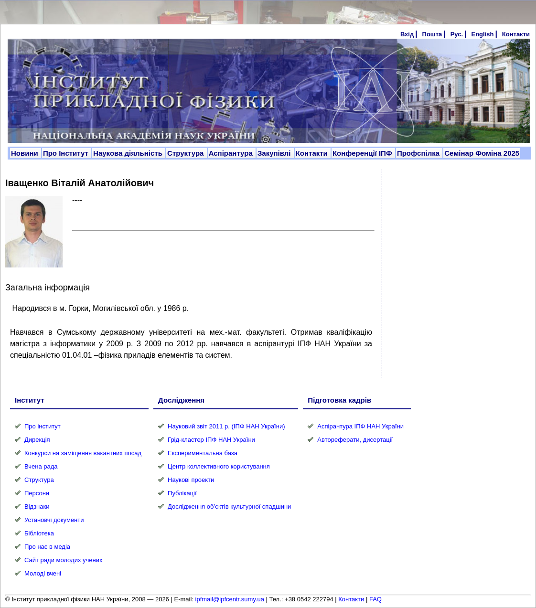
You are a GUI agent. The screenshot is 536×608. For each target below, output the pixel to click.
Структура (186, 153)
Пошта (432, 34)
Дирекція (37, 439)
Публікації (182, 493)
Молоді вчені (42, 573)
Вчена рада (41, 466)
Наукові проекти (191, 479)
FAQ (375, 599)
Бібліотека (39, 533)
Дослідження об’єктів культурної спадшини (229, 506)
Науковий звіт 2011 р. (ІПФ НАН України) (226, 426)
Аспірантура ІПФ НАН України (360, 426)
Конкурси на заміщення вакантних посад (82, 453)
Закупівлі (275, 153)
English (482, 34)
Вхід (407, 34)
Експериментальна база (202, 453)
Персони (36, 493)
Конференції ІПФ (363, 153)
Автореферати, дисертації (355, 439)
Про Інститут (66, 153)
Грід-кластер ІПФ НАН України (211, 439)
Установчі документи (54, 519)
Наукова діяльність (128, 153)
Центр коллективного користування (219, 466)
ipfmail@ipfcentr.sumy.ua (229, 599)
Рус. (456, 34)
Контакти (516, 34)
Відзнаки (36, 506)
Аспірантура (232, 153)
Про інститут (42, 426)
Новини (25, 153)
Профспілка (419, 153)
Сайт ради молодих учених (63, 560)
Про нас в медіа (47, 546)
